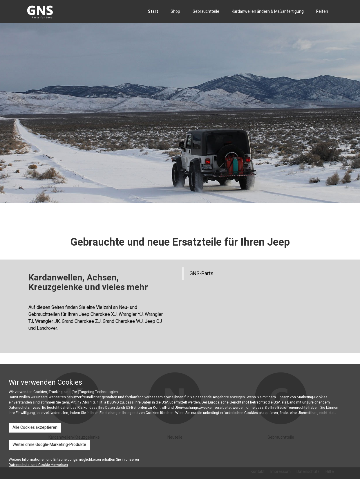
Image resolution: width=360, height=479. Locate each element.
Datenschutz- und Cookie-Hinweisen (38, 464)
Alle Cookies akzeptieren (34, 427)
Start (153, 11)
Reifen (322, 11)
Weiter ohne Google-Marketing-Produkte (49, 445)
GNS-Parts (201, 273)
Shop (175, 11)
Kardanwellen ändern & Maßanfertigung (268, 11)
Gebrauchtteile (206, 11)
